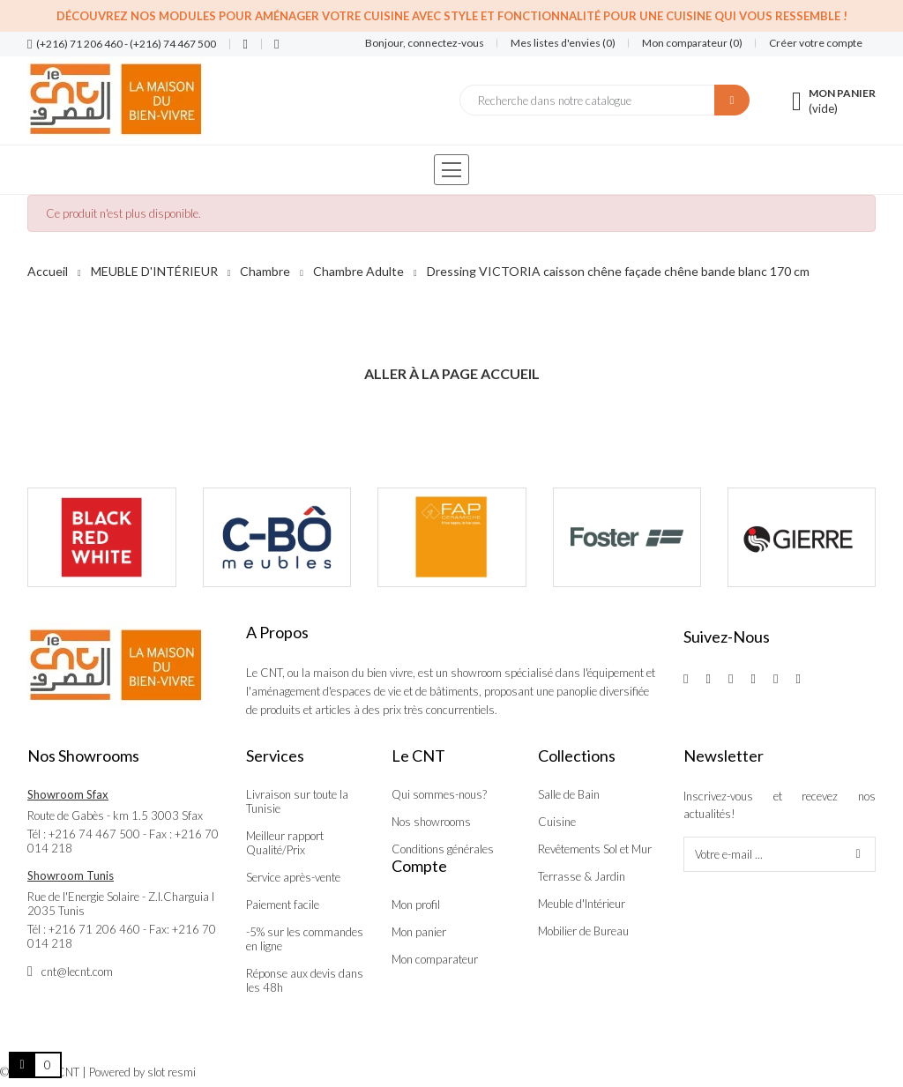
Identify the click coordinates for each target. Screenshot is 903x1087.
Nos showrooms (431, 822)
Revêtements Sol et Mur (595, 849)
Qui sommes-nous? (439, 794)
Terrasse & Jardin (581, 876)
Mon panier (419, 932)
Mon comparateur (435, 959)
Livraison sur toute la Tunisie (297, 801)
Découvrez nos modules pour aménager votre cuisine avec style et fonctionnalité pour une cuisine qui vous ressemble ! (451, 16)
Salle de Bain (569, 794)
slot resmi (171, 1072)
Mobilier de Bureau (583, 931)
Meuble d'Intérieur (581, 904)
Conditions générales (443, 849)
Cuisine (557, 822)
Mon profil (416, 904)
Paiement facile (282, 904)
